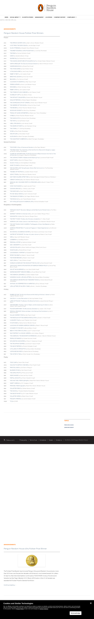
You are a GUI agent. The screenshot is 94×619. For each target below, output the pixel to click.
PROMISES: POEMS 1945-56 (17, 385)
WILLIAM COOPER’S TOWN (17, 315)
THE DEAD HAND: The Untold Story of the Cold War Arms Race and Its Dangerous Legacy (32, 150)
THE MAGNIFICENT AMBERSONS (18, 139)
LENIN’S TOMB (14, 174)
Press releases (69, 425)
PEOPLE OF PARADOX (16, 338)
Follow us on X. (10, 440)
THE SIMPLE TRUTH (15, 372)
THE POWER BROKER (15, 257)
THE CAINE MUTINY (15, 118)
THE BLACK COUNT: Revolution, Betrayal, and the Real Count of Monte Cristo (29, 210)
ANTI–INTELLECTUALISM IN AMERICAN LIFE (21, 201)
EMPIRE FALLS (14, 58)
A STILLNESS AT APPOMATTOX (18, 349)
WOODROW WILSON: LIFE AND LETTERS (20, 277)
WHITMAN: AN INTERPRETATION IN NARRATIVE (22, 283)
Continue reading (10, 585)
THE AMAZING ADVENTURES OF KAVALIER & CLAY (23, 61)
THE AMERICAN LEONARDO (17, 274)
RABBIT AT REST (14, 74)
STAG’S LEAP (13, 362)
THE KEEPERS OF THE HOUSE (18, 105)
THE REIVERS (13, 107)
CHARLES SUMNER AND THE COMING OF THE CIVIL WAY (24, 263)
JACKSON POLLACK (15, 247)
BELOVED (12, 79)
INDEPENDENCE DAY (15, 66)
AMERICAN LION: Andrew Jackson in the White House (23, 221)
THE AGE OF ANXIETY (15, 393)
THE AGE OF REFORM (15, 346)
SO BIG (12, 131)
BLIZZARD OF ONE (15, 370)
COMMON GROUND (15, 188)
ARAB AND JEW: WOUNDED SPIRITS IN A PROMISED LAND (25, 182)
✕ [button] (91, 603)
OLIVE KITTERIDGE (15, 48)
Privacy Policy (20, 609)
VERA (11, 237)
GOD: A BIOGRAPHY (15, 244)
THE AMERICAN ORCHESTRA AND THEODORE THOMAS (24, 280)
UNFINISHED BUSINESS (16, 351)
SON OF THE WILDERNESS (17, 269)
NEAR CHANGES (14, 375)
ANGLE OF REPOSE (15, 100)
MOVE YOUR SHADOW (16, 186)
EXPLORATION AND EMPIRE (17, 341)
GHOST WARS (13, 160)
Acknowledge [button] (75, 613)
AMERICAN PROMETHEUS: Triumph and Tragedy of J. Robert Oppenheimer (29, 228)
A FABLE (12, 115)
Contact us (59, 440)
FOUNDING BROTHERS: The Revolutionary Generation (24, 308)
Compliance (43, 440)
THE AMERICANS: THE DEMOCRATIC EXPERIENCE (23, 336)
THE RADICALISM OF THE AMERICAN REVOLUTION (23, 317)
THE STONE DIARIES (15, 68)
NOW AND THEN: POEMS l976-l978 (19, 380)
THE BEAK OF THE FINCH (16, 171)
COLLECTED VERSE (15, 396)
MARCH (12, 56)
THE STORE (13, 128)
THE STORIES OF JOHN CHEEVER (18, 92)
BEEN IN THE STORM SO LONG (18, 330)
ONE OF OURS (13, 133)
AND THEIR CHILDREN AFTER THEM (19, 177)
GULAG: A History (14, 162)
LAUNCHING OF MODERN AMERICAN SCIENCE (22, 325)
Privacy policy (23, 440)
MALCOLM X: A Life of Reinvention (19, 298)
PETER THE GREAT (15, 255)
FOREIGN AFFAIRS (14, 84)
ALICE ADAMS (13, 136)
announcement (69, 427)
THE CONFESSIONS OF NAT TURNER (19, 102)
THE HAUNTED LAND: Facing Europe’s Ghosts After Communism (26, 168)
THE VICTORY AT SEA (15, 354)
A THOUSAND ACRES (15, 71)
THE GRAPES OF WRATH (16, 126)
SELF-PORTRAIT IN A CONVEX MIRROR (20, 333)
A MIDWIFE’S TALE (15, 320)
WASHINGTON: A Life (15, 216)
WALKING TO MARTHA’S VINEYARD (19, 365)
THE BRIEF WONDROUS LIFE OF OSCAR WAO (22, 50)
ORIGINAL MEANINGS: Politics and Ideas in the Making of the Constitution (28, 311)
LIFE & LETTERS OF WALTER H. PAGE (19, 286)
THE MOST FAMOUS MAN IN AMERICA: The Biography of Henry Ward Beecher (30, 224)
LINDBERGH (13, 239)
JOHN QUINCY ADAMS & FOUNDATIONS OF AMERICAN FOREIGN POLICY (28, 265)
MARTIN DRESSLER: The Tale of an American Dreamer (24, 63)
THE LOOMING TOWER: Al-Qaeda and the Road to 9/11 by (24, 157)
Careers (51, 440)
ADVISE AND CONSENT (16, 110)
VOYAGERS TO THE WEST (16, 328)
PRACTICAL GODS (14, 367)
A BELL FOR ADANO (15, 123)
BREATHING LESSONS (15, 76)
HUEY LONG (13, 260)
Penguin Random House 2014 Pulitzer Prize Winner (25, 549)
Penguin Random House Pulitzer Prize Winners (23, 33)
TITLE (11, 401)
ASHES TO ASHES (14, 165)
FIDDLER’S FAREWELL (16, 398)
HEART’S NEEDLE (14, 383)
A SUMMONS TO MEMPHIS (17, 81)
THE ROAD (13, 53)
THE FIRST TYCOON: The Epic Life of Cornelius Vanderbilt (24, 219)
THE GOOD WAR (14, 191)
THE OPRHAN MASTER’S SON (17, 43)
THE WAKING (13, 391)
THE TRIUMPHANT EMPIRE (17, 343)
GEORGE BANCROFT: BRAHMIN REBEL (20, 272)
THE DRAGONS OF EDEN (16, 196)
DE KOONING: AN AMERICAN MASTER (20, 231)
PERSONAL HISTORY (15, 242)
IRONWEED (13, 87)
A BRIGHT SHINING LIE (16, 179)
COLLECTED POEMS (15, 388)
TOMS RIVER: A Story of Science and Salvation (21, 147)
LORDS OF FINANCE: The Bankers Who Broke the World (24, 301)
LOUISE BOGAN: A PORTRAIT (17, 252)
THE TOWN (13, 120)
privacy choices (44, 609)
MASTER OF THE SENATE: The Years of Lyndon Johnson (24, 234)
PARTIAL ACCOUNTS (15, 378)
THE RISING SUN (14, 199)
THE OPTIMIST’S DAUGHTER (17, 97)
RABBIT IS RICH (14, 89)
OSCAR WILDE (13, 250)
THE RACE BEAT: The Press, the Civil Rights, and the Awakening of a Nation (29, 305)
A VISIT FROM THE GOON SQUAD (18, 45)
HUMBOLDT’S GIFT (15, 94)
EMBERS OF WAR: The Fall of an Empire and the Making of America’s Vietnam (30, 294)
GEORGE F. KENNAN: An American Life (20, 213)
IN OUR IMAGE (14, 323)
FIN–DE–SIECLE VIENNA (16, 193)
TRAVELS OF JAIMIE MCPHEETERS (19, 113)
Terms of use (33, 440)
